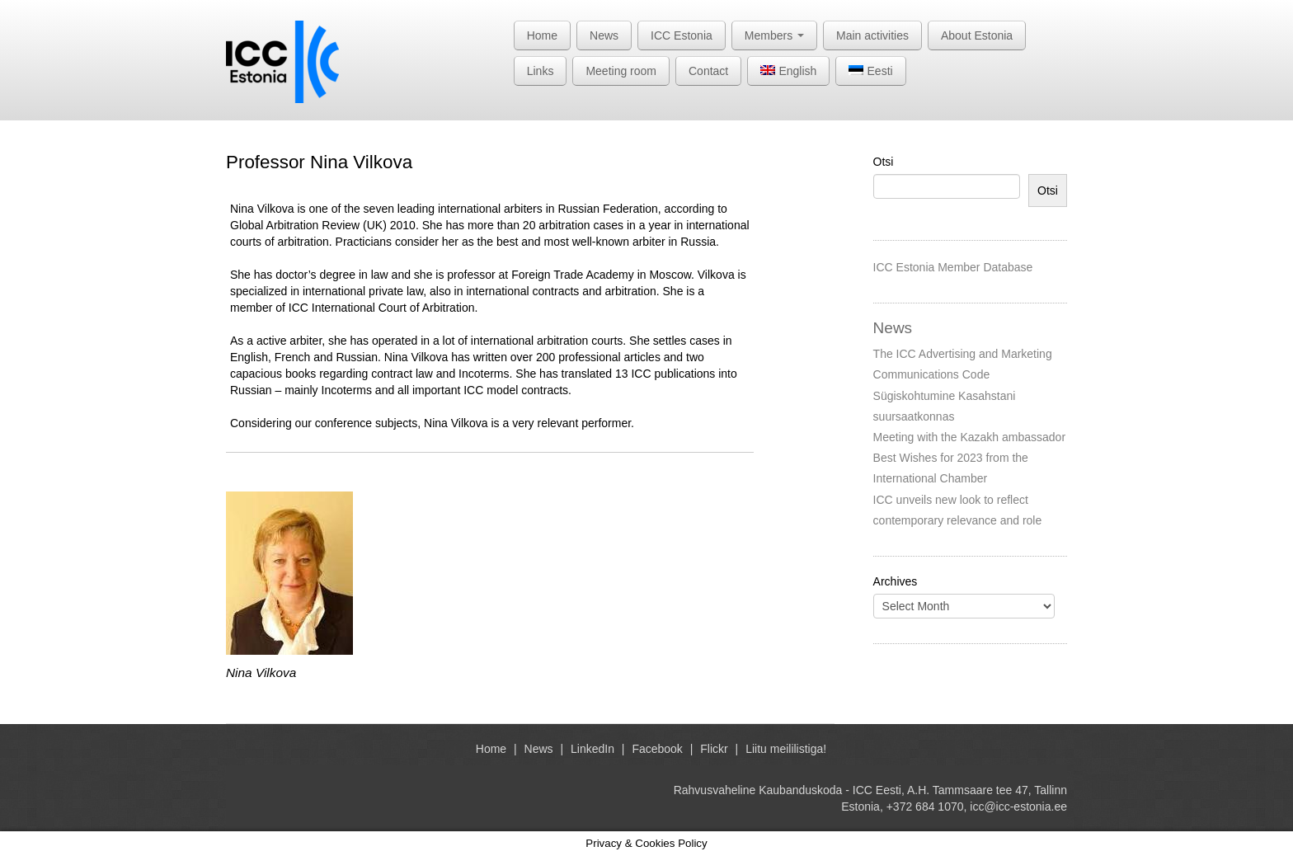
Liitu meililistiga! (785, 748)
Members (774, 35)
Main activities (872, 35)
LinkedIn (592, 748)
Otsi (883, 161)
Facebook (657, 748)
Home (542, 35)
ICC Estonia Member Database (953, 267)
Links (540, 71)
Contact (708, 71)
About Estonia (977, 35)
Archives (895, 581)
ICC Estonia (681, 35)
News (604, 35)
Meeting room (620, 71)
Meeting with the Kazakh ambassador (969, 437)
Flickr (713, 748)
